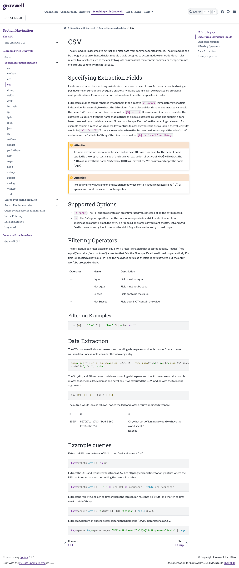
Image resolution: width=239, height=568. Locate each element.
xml (9, 194)
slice (10, 166)
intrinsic (12, 106)
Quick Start (51, 11)
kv (8, 134)
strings (11, 172)
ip (8, 112)
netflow (11, 139)
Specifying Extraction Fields (215, 36)
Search (8, 57)
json (9, 128)
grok (10, 101)
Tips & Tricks (133, 11)
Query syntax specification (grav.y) (24, 210)
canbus (11, 73)
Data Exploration (14, 221)
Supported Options (208, 41)
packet (11, 144)
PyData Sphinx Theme (32, 562)
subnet (11, 177)
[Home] (65, 28)
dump (10, 90)
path (9, 155)
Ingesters (84, 11)
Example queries (207, 56)
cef (9, 79)
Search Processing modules (20, 199)
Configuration (69, 11)
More (147, 11)
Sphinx (24, 557)
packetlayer (14, 150)
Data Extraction (207, 51)
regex (10, 161)
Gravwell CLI (12, 241)
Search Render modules (18, 205)
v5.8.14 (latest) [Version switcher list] (13, 18)
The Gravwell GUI (14, 42)
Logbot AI (10, 227)
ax (8, 68)
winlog (11, 188)
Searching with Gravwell (108, 11)
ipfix (9, 117)
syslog (11, 183)
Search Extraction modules (20, 62)
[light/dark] (222, 12)
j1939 (10, 122)
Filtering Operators (209, 46)
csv (9, 84)
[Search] (203, 11)
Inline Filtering (13, 216)
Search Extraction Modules (112, 28)
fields (10, 95)
